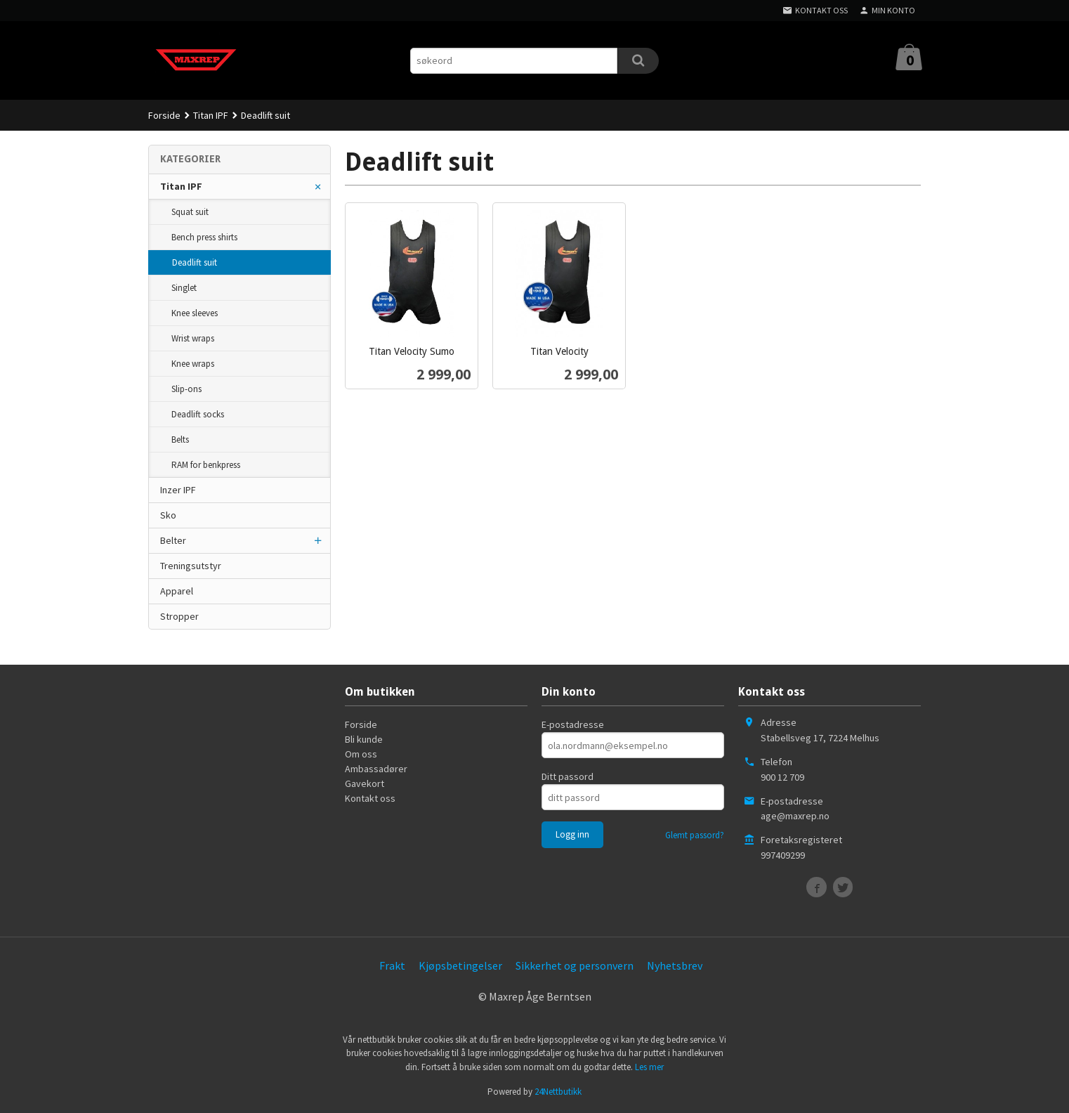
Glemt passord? (694, 835)
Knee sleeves (194, 313)
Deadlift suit (194, 262)
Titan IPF (181, 186)
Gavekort (364, 783)
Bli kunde (364, 739)
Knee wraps (192, 364)
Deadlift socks (197, 414)
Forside (164, 115)
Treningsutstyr (190, 565)
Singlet (184, 288)
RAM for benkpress (205, 465)
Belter (173, 540)
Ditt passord (567, 776)
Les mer (649, 1067)
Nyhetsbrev (674, 965)
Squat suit (190, 212)
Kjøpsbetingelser (460, 965)
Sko (168, 515)
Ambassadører (376, 768)
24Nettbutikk (558, 1092)
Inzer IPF (178, 489)
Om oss (361, 754)
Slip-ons (186, 389)
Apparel (176, 591)
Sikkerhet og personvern (575, 965)
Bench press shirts (204, 237)
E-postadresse (573, 724)
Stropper (179, 616)
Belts (180, 439)
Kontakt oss (370, 798)
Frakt (392, 965)
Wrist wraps (192, 338)
